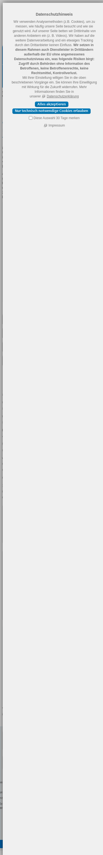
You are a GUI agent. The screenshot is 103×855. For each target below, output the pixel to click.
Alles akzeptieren (51, 104)
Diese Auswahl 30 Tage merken (57, 118)
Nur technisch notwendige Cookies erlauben (51, 110)
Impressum (57, 125)
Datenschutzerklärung (63, 96)
